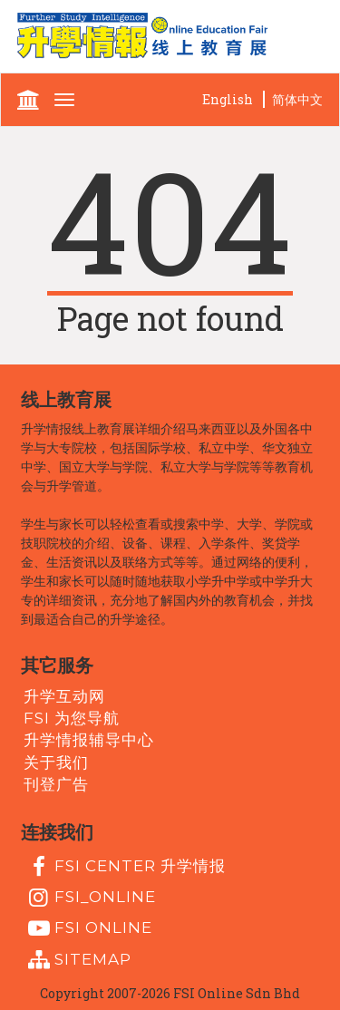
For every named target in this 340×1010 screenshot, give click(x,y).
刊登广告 (56, 784)
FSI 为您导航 (72, 718)
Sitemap (77, 960)
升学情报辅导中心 (89, 740)
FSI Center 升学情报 (125, 866)
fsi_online (90, 897)
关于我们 (56, 762)
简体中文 (297, 99)
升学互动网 (64, 695)
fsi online (88, 928)
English (227, 99)
